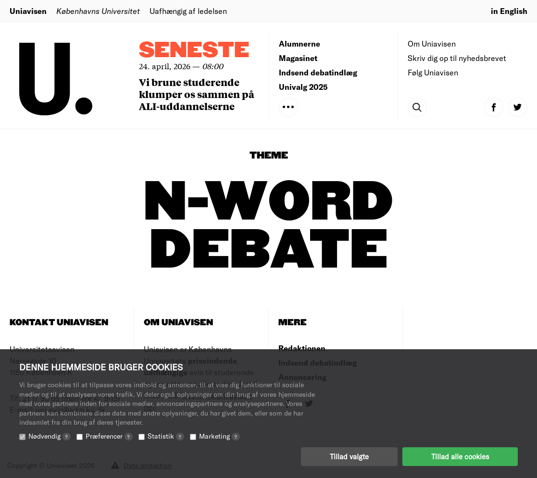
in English (509, 10)
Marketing (219, 436)
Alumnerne (299, 43)
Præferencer (109, 436)
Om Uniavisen (432, 43)
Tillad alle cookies (460, 456)
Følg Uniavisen (433, 72)
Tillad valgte (349, 456)
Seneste (194, 50)
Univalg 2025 (303, 86)
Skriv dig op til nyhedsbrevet (457, 57)
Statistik (166, 436)
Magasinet (298, 57)
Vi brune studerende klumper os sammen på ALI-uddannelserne (196, 94)
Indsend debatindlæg (318, 72)
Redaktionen (301, 348)
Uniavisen (28, 10)
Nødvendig (49, 436)
